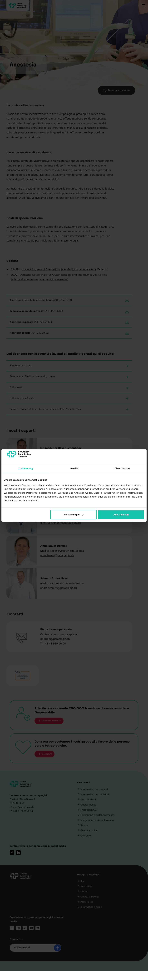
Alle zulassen (121, 514)
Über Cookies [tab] (122, 468)
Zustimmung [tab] (25, 468)
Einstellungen (73, 514)
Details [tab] (74, 468)
